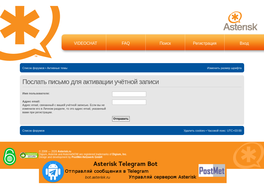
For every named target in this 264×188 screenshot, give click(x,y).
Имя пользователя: (36, 93)
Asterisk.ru (64, 151)
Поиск (165, 43)
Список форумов (33, 68)
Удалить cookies (194, 130)
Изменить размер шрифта (224, 68)
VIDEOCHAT (85, 43)
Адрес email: (31, 101)
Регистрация (205, 43)
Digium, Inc (119, 154)
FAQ (126, 43)
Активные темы (57, 68)
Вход (244, 43)
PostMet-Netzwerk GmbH (87, 157)
